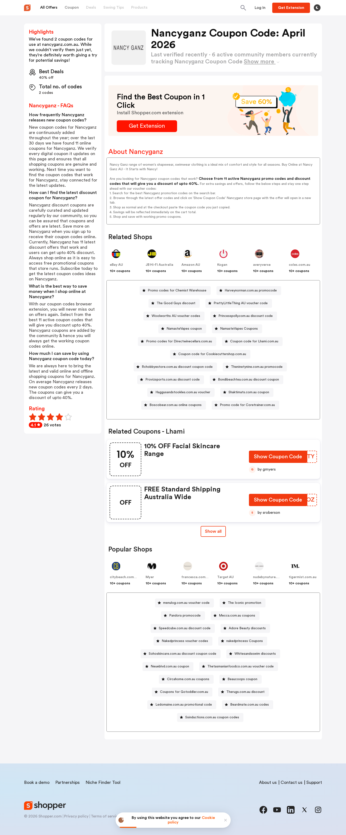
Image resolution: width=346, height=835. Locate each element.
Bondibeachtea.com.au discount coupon (248, 379)
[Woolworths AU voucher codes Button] (173, 316)
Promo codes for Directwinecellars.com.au (179, 341)
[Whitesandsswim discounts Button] (253, 653)
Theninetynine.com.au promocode (257, 367)
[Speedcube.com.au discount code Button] (183, 628)
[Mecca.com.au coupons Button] (235, 615)
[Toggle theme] (317, 7)
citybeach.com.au (124, 577)
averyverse (262, 264)
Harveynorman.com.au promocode (251, 290)
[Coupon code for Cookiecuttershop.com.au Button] (210, 354)
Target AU (225, 577)
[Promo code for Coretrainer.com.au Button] (245, 405)
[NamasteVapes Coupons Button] (237, 328)
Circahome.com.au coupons (188, 679)
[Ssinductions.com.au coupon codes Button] (210, 717)
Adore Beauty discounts (247, 628)
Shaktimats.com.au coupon (249, 392)
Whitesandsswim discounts (255, 653)
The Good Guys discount (176, 303)
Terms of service (105, 816)
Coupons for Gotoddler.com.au (184, 692)
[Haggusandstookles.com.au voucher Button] (181, 392)
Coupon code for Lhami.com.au (254, 341)
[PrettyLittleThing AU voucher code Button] (238, 303)
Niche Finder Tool (103, 782)
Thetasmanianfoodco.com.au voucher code (240, 666)
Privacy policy (76, 816)
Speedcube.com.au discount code (184, 628)
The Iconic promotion (244, 603)
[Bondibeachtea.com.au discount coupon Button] (246, 379)
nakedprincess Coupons (244, 641)
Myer (150, 577)
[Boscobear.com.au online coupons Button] (173, 405)
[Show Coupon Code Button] (278, 458)
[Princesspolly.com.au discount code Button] (243, 316)
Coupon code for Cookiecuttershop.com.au (212, 354)
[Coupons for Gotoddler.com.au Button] (182, 692)
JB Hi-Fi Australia (159, 264)
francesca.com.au (195, 577)
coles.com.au (299, 264)
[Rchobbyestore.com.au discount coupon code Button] (175, 367)
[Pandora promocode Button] (183, 615)
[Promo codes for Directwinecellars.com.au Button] (177, 341)
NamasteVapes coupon (184, 328)
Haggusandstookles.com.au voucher (182, 392)
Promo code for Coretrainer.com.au (247, 405)
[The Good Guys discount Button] (174, 303)
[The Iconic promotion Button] (243, 603)
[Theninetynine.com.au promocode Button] (255, 367)
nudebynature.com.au (270, 577)
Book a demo (36, 782)
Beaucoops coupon (242, 679)
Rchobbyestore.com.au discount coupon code (177, 367)
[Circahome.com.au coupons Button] (186, 679)
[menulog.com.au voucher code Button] (184, 603)
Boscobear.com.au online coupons (175, 405)
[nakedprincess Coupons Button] (242, 641)
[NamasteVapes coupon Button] (182, 328)
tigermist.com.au (302, 577)
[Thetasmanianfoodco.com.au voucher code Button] (238, 666)
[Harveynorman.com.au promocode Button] (248, 290)
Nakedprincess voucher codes (185, 641)
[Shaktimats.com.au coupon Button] (246, 392)
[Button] (260, 7)
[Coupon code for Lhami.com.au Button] (252, 341)
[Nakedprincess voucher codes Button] (183, 641)
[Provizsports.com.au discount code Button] (170, 379)
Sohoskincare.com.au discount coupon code (182, 653)
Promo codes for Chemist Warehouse (177, 290)
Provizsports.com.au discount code (172, 379)
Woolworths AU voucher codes (176, 316)
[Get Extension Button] (147, 126)
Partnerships (67, 782)
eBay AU (116, 264)
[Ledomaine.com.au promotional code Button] (181, 704)
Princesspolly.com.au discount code (245, 316)
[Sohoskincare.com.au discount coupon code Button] (181, 653)
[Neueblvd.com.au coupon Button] (167, 666)
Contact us (292, 782)
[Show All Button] (213, 531)
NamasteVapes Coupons (239, 328)
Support (314, 782)
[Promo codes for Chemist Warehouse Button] (175, 290)
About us (268, 782)
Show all (213, 531)
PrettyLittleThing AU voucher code (241, 303)
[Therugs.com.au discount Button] (243, 692)
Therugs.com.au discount (245, 692)
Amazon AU (190, 264)
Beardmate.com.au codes (249, 704)
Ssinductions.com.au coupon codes (212, 717)
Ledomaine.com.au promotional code (183, 704)
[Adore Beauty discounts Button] (245, 628)
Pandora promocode (185, 615)
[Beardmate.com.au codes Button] (247, 704)
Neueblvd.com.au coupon (170, 666)
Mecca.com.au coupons (237, 615)
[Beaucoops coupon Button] (240, 679)
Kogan (222, 264)
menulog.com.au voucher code (186, 603)
